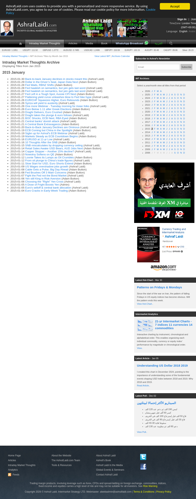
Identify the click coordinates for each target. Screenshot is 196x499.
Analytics (13, 469)
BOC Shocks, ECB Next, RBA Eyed (46, 118)
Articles (72, 43)
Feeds (14, 474)
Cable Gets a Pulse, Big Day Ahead (46, 169)
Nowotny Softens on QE (39, 154)
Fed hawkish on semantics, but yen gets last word (55, 88)
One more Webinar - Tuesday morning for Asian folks (57, 106)
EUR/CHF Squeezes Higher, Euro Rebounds (52, 100)
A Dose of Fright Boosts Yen (42, 184)
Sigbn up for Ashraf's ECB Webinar (46, 133)
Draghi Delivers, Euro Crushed (43, 112)
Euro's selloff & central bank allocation (48, 187)
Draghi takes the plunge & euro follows (48, 115)
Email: (141, 67)
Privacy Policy (163, 491)
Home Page (14, 455)
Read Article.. (143, 385)
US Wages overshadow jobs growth (47, 166)
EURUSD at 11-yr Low (38, 139)
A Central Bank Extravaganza (43, 124)
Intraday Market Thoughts (44, 43)
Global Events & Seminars (110, 469)
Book (104, 43)
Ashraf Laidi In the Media (109, 465)
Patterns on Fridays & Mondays (159, 287)
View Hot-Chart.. (145, 304)
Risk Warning (150, 486)
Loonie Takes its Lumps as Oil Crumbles (49, 157)
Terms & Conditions (143, 491)
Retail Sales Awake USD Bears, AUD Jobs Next (54, 148)
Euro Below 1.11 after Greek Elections (48, 109)
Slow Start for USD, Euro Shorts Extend (49, 163)
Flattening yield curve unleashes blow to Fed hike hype (58, 97)
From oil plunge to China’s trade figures (49, 160)
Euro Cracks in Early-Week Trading (46, 190)
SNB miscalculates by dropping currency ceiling (54, 145)
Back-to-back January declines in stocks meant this (56, 78)
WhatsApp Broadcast (129, 43)
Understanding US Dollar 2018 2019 (162, 365)
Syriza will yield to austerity (41, 103)
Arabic (192, 31)
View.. (140, 348)
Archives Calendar (121, 56)
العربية (158, 43)
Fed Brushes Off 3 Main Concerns (45, 172)
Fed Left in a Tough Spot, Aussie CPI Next (50, 94)
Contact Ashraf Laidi (106, 474)
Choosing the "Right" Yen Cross (44, 181)
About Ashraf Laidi (105, 455)
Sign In (181, 19)
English (183, 31)
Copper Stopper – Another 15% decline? (49, 151)
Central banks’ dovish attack (42, 121)
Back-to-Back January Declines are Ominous (52, 127)
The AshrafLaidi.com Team (66, 460)
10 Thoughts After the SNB (41, 142)
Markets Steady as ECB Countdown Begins (51, 136)
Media (89, 43)
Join (193, 19)
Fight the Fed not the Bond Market (45, 175)
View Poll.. (142, 432)
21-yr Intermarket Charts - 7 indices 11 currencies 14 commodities (173, 325)
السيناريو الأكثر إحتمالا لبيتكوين (156, 403)
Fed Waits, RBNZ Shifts (39, 85)
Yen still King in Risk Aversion (43, 178)
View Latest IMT (102, 56)
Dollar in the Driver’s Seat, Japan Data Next (51, 82)
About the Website (61, 455)
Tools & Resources (62, 465)
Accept (175, 6)
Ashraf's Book (103, 460)
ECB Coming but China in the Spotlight (48, 130)
